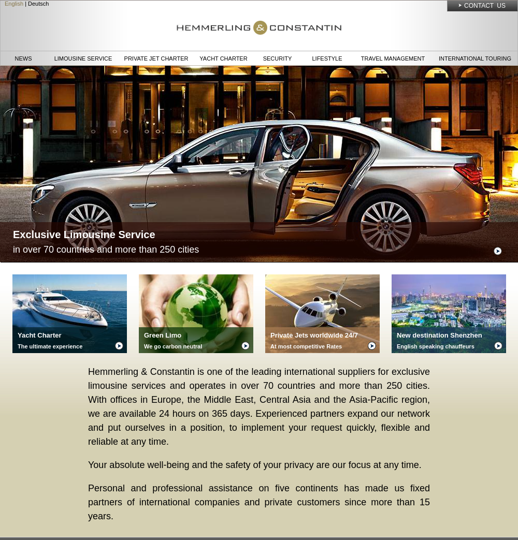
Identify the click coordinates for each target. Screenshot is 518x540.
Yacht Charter (223, 58)
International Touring (475, 58)
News (23, 58)
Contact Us (485, 5)
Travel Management (393, 58)
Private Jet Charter (156, 58)
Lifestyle (327, 58)
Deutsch (38, 4)
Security (277, 58)
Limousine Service (83, 58)
